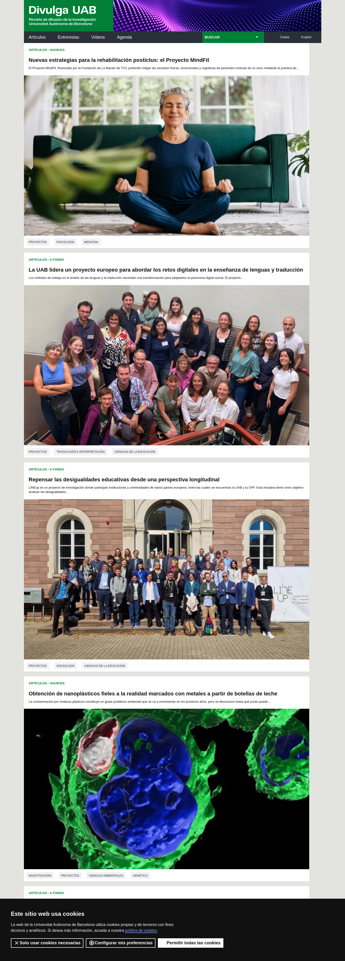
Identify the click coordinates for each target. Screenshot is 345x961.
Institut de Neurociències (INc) (290, 785)
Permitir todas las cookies (190, 943)
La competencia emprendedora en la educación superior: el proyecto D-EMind (237, 632)
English (306, 37)
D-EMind (200, 642)
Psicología (65, 175)
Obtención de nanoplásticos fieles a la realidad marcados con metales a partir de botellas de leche (241, 208)
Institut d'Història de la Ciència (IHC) (228, 785)
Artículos (37, 37)
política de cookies (141, 930)
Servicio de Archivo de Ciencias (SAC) (168, 785)
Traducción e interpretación (229, 177)
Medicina (91, 175)
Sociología (66, 318)
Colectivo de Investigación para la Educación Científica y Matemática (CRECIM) (228, 812)
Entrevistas (68, 37)
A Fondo (57, 193)
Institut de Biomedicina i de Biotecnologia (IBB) (289, 834)
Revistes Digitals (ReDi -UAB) (103, 806)
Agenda (124, 37)
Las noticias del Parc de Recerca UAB (52, 822)
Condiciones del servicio (109, 891)
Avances (57, 50)
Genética (289, 315)
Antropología (68, 456)
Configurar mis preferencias (121, 943)
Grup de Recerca (65, 474)
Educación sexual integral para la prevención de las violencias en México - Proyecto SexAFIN (94, 349)
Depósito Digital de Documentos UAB (165, 806)
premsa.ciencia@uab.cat (198, 865)
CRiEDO (214, 837)
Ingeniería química (71, 593)
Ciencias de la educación (104, 318)
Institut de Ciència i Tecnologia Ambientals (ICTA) (287, 809)
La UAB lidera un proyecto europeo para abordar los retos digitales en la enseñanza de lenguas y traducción (243, 66)
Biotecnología (217, 601)
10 (192, 759)
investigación (188, 315)
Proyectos (38, 175)
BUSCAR (212, 37)
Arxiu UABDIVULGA (47, 782)
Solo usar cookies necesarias (47, 943)
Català (284, 37)
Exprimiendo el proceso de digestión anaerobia (88, 484)
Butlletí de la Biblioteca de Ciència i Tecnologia (109, 785)
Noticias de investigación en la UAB (52, 801)
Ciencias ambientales (254, 315)
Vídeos (98, 37)
